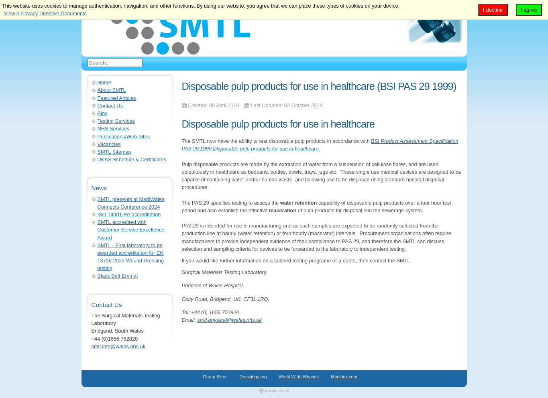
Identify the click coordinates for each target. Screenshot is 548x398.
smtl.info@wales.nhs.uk (119, 346)
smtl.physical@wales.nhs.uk (230, 320)
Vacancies (109, 144)
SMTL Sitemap (114, 152)
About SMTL (112, 90)
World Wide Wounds (299, 376)
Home (104, 82)
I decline (493, 10)
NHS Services (114, 129)
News (99, 188)
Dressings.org (253, 376)
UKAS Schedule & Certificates (132, 159)
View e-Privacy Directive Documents (45, 13)
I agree (529, 10)
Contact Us (110, 106)
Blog (103, 113)
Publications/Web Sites (124, 137)
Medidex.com (344, 376)
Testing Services (116, 121)
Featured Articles (117, 98)
